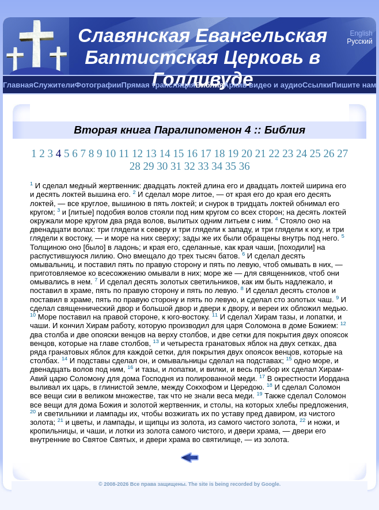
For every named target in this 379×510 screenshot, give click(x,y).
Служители (54, 85)
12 (137, 153)
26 (329, 153)
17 (205, 153)
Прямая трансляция (159, 85)
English (361, 33)
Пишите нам (353, 85)
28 (135, 166)
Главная (18, 85)
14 (165, 153)
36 (244, 166)
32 (189, 166)
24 (301, 153)
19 (233, 153)
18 (219, 153)
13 (151, 153)
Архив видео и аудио (262, 85)
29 (148, 166)
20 (246, 153)
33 (203, 166)
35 (230, 166)
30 (162, 166)
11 (124, 153)
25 (315, 153)
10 (110, 153)
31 (175, 166)
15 (178, 153)
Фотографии (98, 85)
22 (274, 153)
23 (287, 153)
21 (260, 153)
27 (342, 153)
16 (192, 153)
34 (216, 166)
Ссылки (316, 85)
